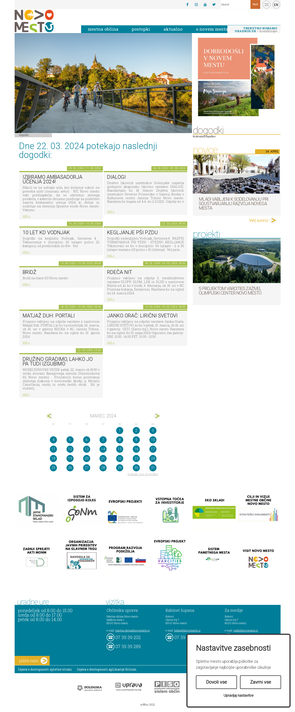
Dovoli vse (216, 682)
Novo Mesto (44, 21)
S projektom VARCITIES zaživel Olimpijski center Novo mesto (230, 291)
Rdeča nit (119, 272)
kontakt (266, 4)
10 (153, 440)
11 (53, 449)
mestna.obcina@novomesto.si (132, 630)
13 (87, 449)
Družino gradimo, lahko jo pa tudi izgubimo (58, 361)
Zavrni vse (260, 682)
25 (53, 468)
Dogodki (24, 135)
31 (153, 468)
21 (103, 458)
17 (153, 449)
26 (70, 468)
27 (87, 468)
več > (26, 216)
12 (70, 449)
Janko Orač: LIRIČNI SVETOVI (142, 316)
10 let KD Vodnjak (46, 233)
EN (276, 4)
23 (136, 458)
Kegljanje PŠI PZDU (132, 233)
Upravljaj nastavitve (239, 695)
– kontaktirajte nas (256, 30)
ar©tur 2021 (147, 704)
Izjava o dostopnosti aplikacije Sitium (107, 669)
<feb (49, 416)
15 (120, 449)
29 (120, 468)
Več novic (258, 220)
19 (70, 458)
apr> (156, 416)
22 (120, 458)
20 (87, 458)
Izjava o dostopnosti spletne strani (45, 669)
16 (136, 449)
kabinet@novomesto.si (187, 630)
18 (53, 458)
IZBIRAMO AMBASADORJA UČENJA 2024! (52, 179)
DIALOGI (116, 177)
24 (153, 458)
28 (103, 468)
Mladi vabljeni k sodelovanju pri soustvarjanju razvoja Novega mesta (233, 204)
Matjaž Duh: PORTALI (49, 316)
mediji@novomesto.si (245, 630)
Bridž (29, 272)
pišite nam (33, 660)
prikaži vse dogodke (143, 474)
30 (136, 468)
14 (103, 449)
